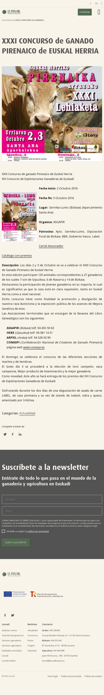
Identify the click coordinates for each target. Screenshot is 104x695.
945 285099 (51, 630)
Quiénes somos (9, 630)
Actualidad (27, 413)
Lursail (5, 655)
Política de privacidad (71, 676)
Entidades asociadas (12, 650)
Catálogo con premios (17, 255)
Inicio (4, 20)
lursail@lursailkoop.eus (53, 660)
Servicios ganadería (11, 640)
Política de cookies (93, 676)
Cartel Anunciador (51, 246)
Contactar (85, 11)
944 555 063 (52, 640)
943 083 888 (53, 650)
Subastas (32, 650)
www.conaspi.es (34, 347)
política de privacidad (38, 531)
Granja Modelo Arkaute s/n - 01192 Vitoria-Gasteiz (66, 635)
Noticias (11, 20)
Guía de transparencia (12, 635)
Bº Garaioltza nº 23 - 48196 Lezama (58, 645)
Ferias (30, 640)
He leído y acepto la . (28, 531)
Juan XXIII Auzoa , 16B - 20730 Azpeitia (60, 655)
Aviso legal (53, 676)
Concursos (33, 635)
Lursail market (8, 660)
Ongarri (31, 645)
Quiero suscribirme (15, 542)
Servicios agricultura (11, 645)
